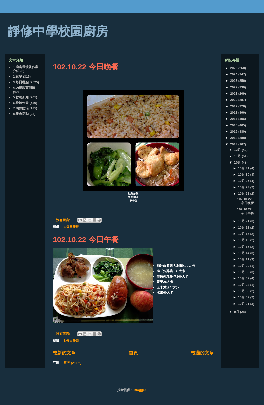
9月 (237, 312)
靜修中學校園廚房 (58, 31)
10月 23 (244, 187)
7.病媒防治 (21, 108)
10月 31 (244, 168)
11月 (238, 156)
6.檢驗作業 (21, 103)
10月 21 (244, 221)
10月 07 (244, 278)
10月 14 (244, 253)
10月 (238, 162)
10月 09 (244, 266)
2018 (234, 112)
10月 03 (244, 291)
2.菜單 (17, 76)
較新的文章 (64, 352)
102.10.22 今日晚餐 (86, 67)
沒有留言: (63, 220)
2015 (234, 131)
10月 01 (244, 304)
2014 (234, 138)
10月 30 (244, 174)
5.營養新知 (21, 97)
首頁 (133, 352)
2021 (234, 93)
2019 (234, 106)
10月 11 (244, 259)
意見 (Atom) (73, 363)
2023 (234, 81)
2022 (234, 87)
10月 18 (244, 227)
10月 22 (244, 193)
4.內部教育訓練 (24, 88)
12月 (238, 150)
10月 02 (244, 297)
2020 (234, 100)
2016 (234, 125)
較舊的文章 (202, 352)
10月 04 (244, 285)
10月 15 (244, 247)
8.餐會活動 (21, 114)
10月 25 (244, 181)
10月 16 (244, 240)
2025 (234, 68)
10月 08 (244, 272)
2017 (234, 119)
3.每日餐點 (71, 227)
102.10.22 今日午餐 (86, 239)
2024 (234, 74)
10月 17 (244, 234)
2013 (234, 144)
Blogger (140, 390)
